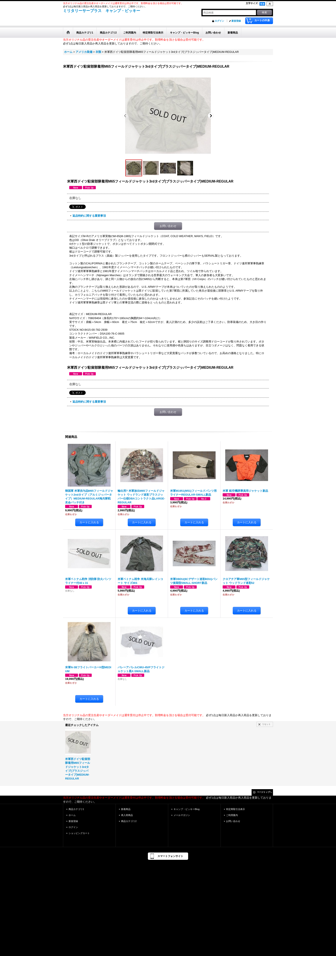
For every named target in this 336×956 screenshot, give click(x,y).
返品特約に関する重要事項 (89, 215)
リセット (266, 724)
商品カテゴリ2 (128, 821)
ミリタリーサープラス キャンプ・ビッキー (101, 11)
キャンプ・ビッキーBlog (187, 809)
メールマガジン (182, 815)
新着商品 (125, 809)
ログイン (219, 21)
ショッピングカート (79, 833)
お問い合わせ (168, 226)
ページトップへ (264, 792)
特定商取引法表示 (235, 809)
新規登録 (236, 21)
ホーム (72, 815)
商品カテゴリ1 (76, 809)
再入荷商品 (127, 815)
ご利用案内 (232, 815)
